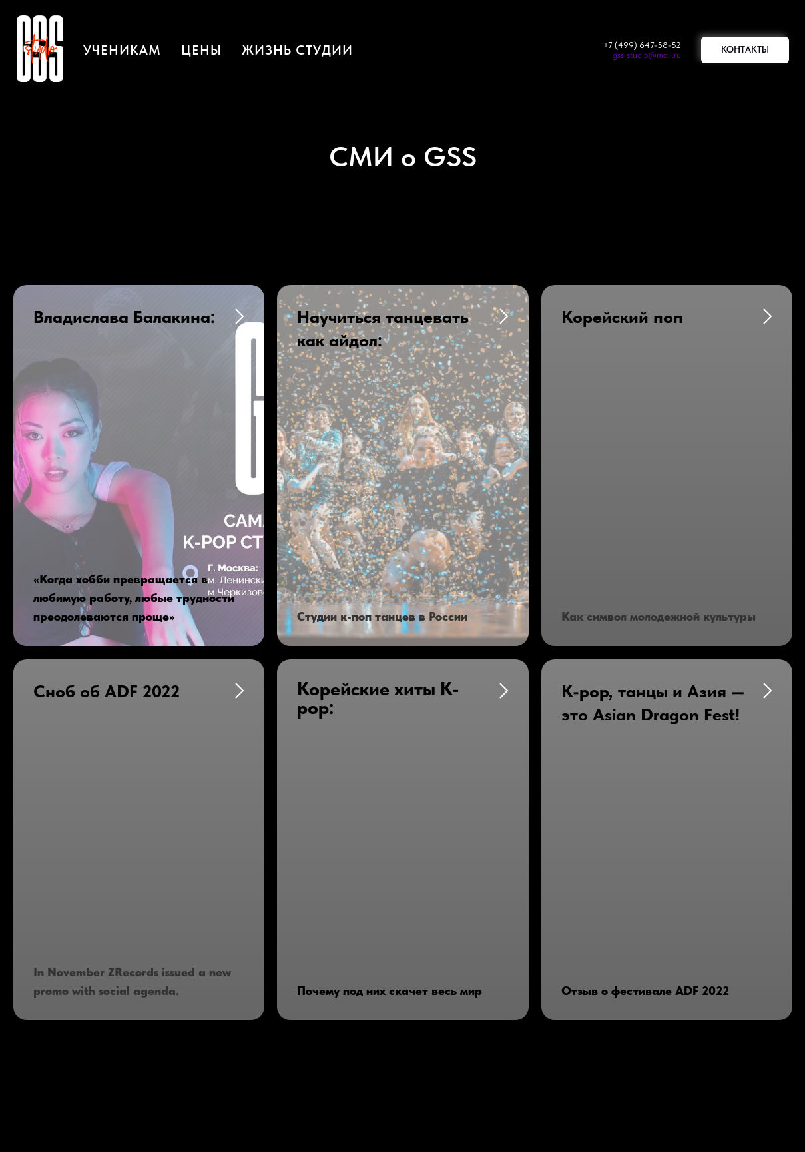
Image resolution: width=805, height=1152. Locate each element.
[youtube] (403, 1038)
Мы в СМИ (273, 904)
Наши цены (441, 872)
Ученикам (122, 50)
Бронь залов (277, 872)
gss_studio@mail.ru (647, 55)
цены (201, 50)
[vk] (372, 1038)
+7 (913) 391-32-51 (141, 904)
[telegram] (433, 1038)
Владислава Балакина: (124, 316)
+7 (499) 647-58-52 (642, 45)
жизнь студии (297, 50)
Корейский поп (622, 316)
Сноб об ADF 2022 (106, 517)
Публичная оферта (462, 904)
